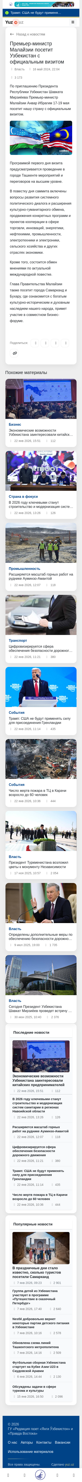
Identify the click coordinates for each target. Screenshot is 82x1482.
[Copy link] (14, 353)
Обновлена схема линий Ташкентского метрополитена (35, 1345)
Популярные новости (32, 1224)
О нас (12, 1442)
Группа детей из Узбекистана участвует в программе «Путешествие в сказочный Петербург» (35, 1297)
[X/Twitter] (55, 343)
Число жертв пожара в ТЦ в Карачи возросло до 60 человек (39, 1197)
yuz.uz (69, 1464)
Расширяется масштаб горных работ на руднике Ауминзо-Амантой (40, 1129)
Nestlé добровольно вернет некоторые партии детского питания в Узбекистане (40, 1323)
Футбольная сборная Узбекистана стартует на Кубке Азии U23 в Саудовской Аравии (39, 1366)
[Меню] (73, 22)
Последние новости (31, 1032)
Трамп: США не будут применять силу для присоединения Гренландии (38, 1175)
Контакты (43, 1442)
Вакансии (62, 1442)
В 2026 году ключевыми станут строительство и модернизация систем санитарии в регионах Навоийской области (37, 1105)
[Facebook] (45, 343)
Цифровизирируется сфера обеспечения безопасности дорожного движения (34, 1151)
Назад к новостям (27, 34)
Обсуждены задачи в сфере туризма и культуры (34, 1389)
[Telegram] (35, 343)
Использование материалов (30, 1452)
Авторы (27, 1442)
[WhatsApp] (65, 343)
